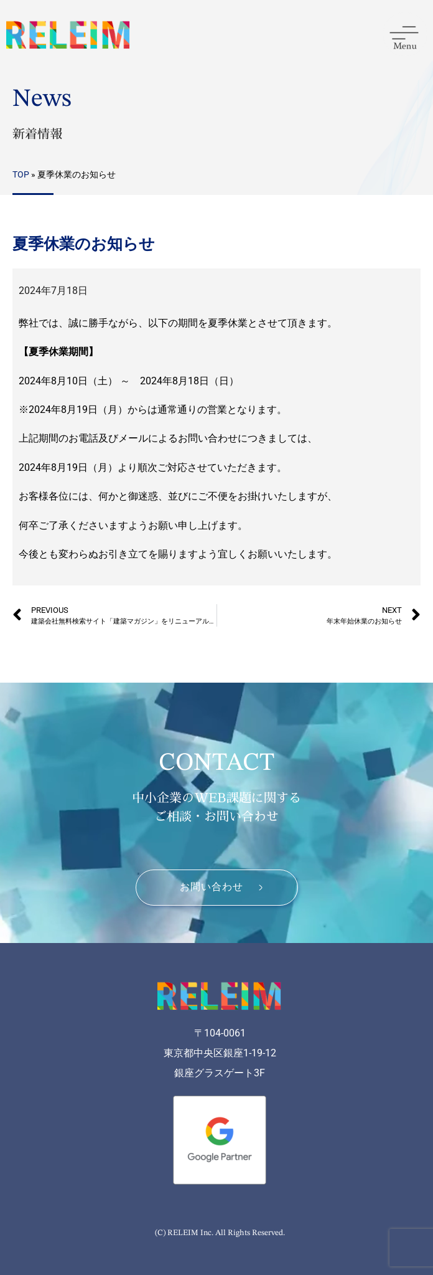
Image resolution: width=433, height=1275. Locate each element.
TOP (20, 174)
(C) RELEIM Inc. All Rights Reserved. (220, 1233)
